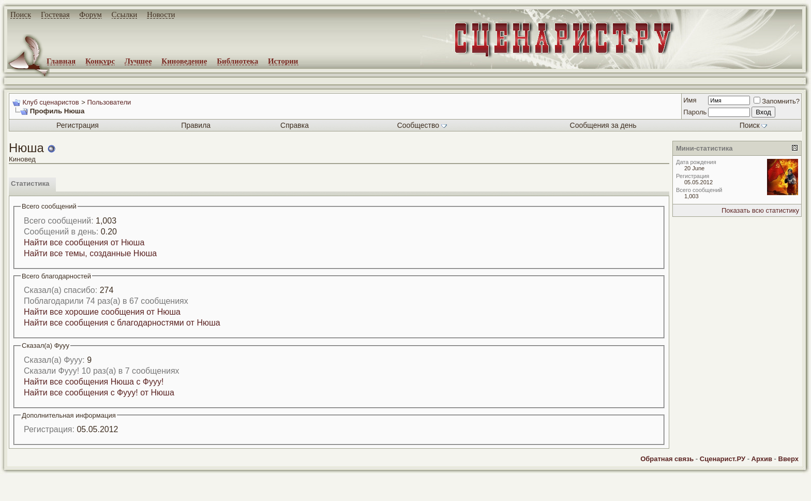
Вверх (788, 459)
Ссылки (125, 14)
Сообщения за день (603, 125)
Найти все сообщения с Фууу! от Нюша (99, 392)
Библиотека (237, 61)
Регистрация (77, 125)
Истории (283, 61)
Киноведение (184, 61)
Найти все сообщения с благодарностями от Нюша (122, 322)
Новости (161, 14)
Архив (762, 459)
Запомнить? (777, 101)
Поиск (20, 14)
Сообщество (422, 125)
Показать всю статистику (760, 210)
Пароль (695, 112)
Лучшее (138, 61)
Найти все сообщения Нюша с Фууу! (93, 381)
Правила (196, 125)
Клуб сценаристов (50, 102)
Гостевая (55, 14)
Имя (689, 100)
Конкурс (100, 61)
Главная (61, 61)
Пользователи (109, 102)
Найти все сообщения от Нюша (84, 242)
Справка (294, 125)
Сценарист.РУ (722, 459)
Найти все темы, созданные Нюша (90, 253)
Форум (90, 14)
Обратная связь (667, 459)
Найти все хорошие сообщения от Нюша (102, 311)
